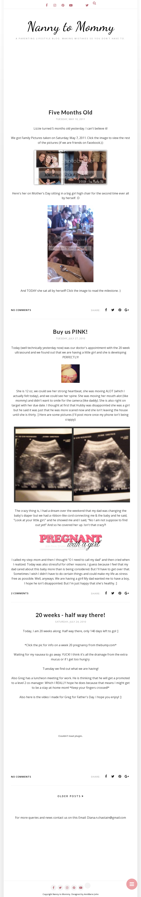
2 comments (20, 593)
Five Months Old (71, 112)
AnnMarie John (91, 894)
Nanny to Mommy (70, 26)
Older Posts (69, 796)
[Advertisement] (70, 67)
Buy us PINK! (70, 331)
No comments (21, 310)
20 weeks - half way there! (71, 615)
